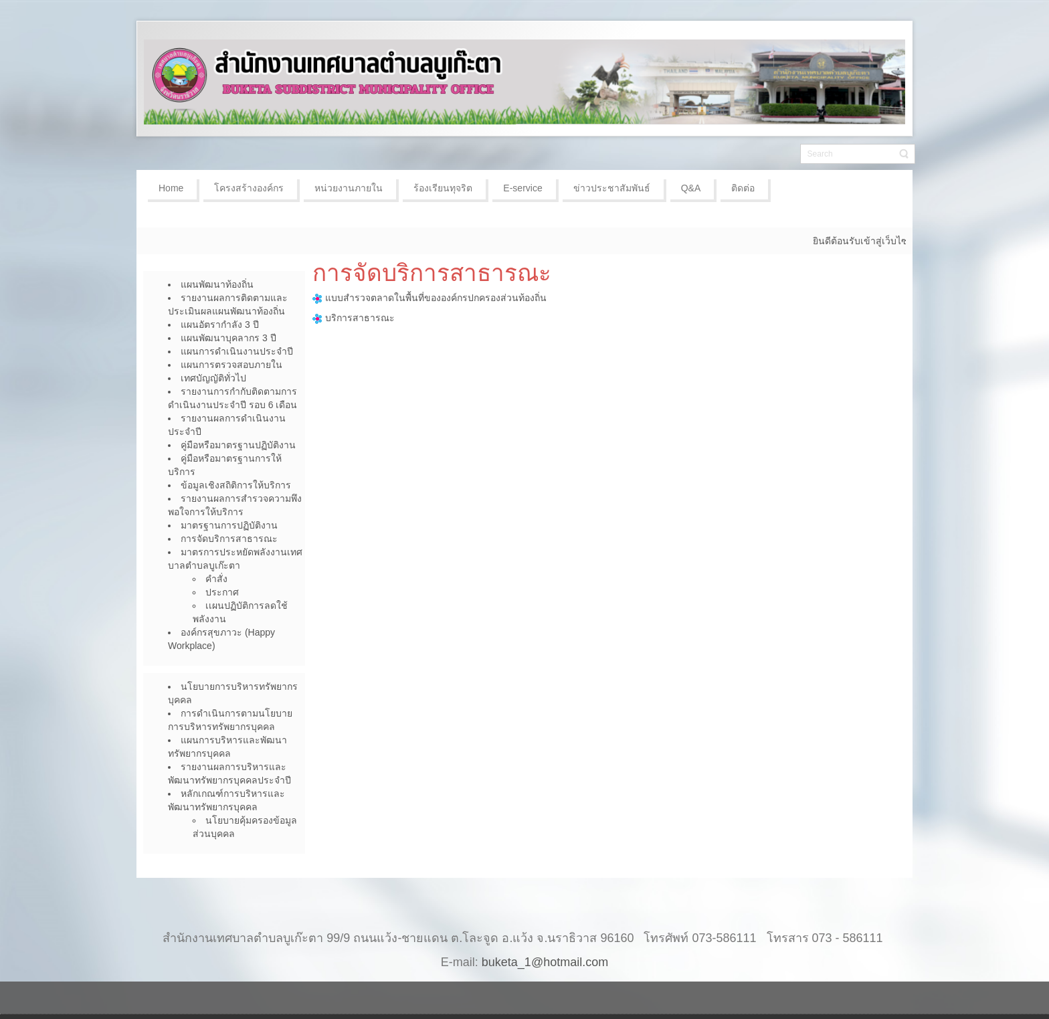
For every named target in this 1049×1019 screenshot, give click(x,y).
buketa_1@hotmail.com (545, 962)
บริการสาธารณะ (360, 317)
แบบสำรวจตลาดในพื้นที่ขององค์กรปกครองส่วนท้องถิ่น (429, 297)
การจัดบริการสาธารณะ (431, 273)
